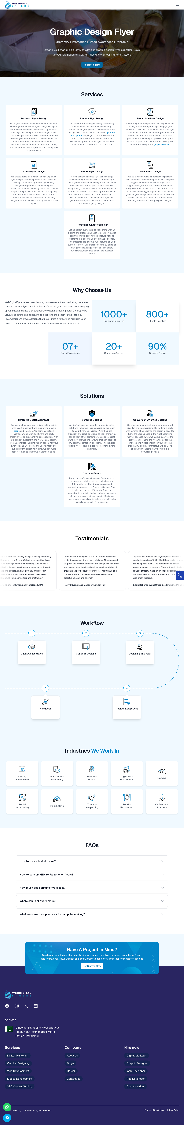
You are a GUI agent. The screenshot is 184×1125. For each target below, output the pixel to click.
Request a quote (92, 65)
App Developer (136, 1078)
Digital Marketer (137, 1055)
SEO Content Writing (19, 1086)
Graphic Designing (18, 1063)
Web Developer (136, 1071)
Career (71, 1071)
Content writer (135, 1086)
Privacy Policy (173, 1110)
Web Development (18, 1071)
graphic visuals (161, 144)
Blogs (70, 1063)
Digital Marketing (17, 1055)
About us (72, 1055)
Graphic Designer (137, 1063)
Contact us (73, 1078)
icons (17, 431)
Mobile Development (19, 1078)
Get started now (92, 966)
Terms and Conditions (154, 1110)
